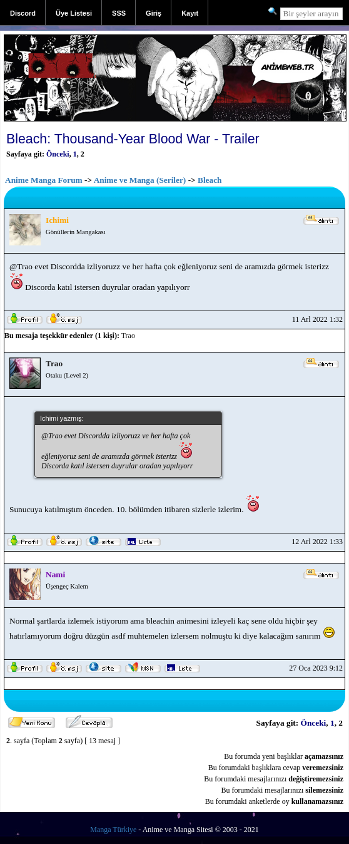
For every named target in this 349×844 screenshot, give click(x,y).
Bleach (210, 180)
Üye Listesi (74, 13)
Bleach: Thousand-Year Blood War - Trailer (133, 139)
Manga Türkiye (113, 829)
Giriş (153, 13)
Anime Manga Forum (44, 180)
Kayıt (189, 13)
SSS (119, 13)
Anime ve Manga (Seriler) (140, 180)
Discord (23, 13)
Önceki (57, 154)
